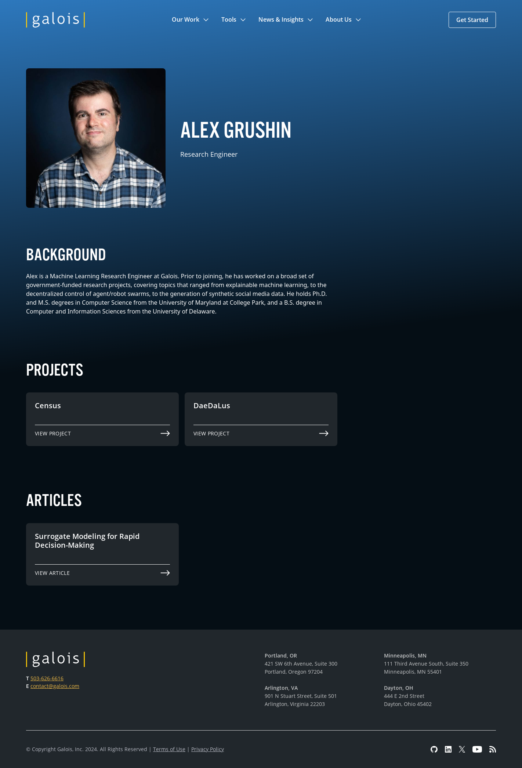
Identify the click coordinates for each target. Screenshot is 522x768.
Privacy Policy (207, 749)
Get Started (472, 20)
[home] (55, 20)
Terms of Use (169, 749)
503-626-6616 (47, 678)
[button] (191, 19)
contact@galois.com (54, 685)
